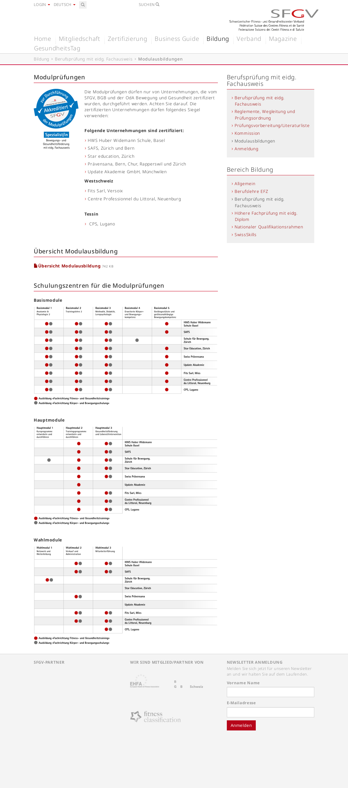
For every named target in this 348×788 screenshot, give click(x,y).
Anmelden (241, 725)
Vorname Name (243, 682)
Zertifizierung (127, 39)
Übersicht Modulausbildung (68, 266)
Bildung (218, 39)
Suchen (149, 4)
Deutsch (65, 4)
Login (42, 4)
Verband (249, 39)
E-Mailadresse (241, 702)
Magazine (283, 39)
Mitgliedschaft (79, 39)
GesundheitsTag (57, 48)
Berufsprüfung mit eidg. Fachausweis (94, 59)
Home (42, 39)
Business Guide (177, 39)
